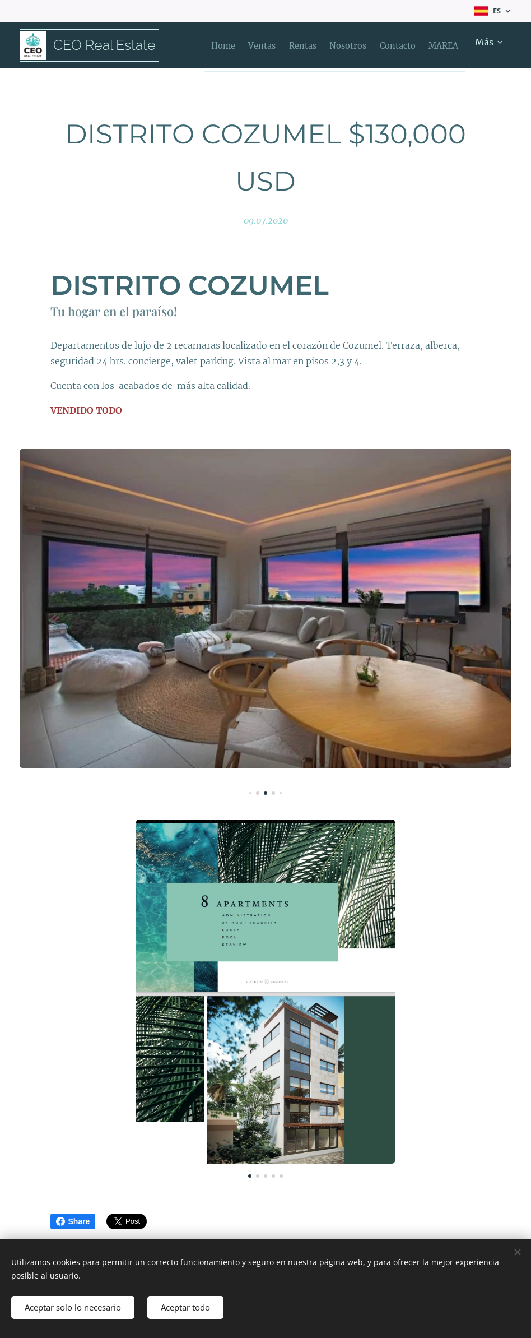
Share (73, 1221)
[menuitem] (217, 45)
